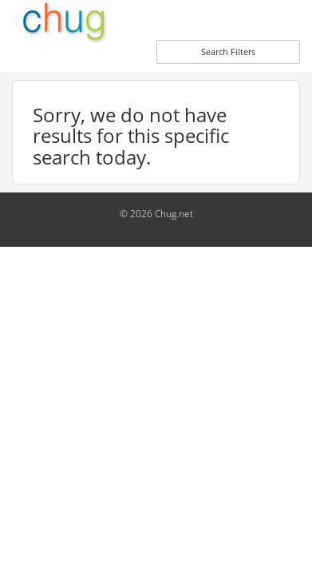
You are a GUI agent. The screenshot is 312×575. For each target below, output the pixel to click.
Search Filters (228, 52)
